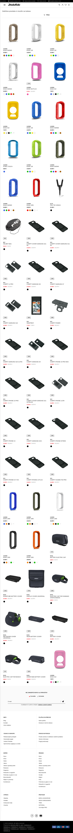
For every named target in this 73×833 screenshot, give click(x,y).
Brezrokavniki (7, 777)
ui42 (21, 825)
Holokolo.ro (30, 827)
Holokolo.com (15, 829)
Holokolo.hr (31, 829)
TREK (40, 803)
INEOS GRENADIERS (45, 800)
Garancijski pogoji (8, 739)
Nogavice (6, 770)
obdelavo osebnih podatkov (45, 704)
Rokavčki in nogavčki (9, 772)
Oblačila (6, 798)
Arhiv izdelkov (7, 725)
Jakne (5, 763)
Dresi (5, 758)
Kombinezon (7, 782)
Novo (5, 756)
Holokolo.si (7, 829)
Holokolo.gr (7, 830)
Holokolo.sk (27, 825)
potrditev (63, 701)
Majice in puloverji (8, 779)
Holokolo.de (23, 829)
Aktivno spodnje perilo (9, 765)
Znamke (6, 805)
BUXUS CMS (14, 825)
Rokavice (6, 768)
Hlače (5, 761)
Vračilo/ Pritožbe (8, 741)
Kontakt (6, 723)
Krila (40, 779)
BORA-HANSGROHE (44, 798)
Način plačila (42, 720)
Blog (5, 720)
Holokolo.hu (22, 827)
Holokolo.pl (14, 827)
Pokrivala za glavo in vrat (10, 775)
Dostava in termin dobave (45, 723)
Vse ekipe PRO (43, 807)
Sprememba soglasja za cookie (12, 743)
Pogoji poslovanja (43, 741)
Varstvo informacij (43, 739)
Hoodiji (40, 775)
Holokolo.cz (7, 827)
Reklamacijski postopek (10, 736)
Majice (40, 777)
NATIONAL (42, 805)
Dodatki (6, 800)
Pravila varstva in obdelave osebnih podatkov (51, 736)
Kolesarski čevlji (8, 803)
